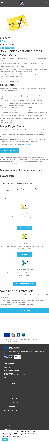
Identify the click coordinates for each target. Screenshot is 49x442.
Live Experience (12, 395)
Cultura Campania (7, 414)
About (10, 387)
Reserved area (12, 406)
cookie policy (30, 433)
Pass (10, 389)
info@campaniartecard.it (9, 378)
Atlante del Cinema (8, 422)
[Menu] (2, 2)
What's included (12, 391)
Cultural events (7, 418)
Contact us (11, 400)
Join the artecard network (14, 402)
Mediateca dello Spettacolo (9, 420)
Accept (4, 439)
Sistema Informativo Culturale (10, 416)
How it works (11, 393)
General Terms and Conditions (15, 398)
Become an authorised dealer (15, 404)
